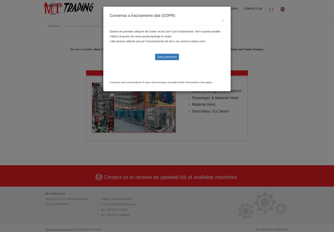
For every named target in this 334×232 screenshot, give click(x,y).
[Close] (223, 20)
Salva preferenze (167, 56)
